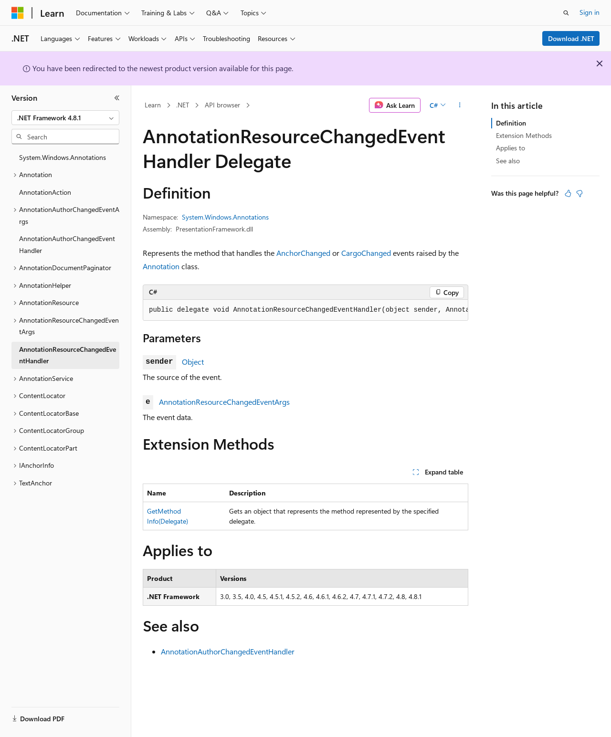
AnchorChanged (303, 253)
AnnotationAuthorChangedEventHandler (228, 651)
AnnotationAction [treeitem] (45, 192)
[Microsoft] (17, 13)
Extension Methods (524, 135)
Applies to (510, 147)
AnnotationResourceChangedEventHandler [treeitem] (67, 355)
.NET (182, 104)
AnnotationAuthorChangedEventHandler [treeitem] (67, 244)
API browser (222, 104)
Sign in (589, 12)
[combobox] (65, 118)
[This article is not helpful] (579, 193)
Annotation (161, 266)
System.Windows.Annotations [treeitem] (62, 157)
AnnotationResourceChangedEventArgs (224, 402)
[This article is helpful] (568, 193)
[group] (305, 310)
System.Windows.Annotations (225, 216)
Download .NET (571, 38)
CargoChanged (366, 253)
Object (193, 362)
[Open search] (566, 12)
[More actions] (460, 105)
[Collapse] (117, 97)
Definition (511, 122)
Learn (153, 104)
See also (508, 160)
